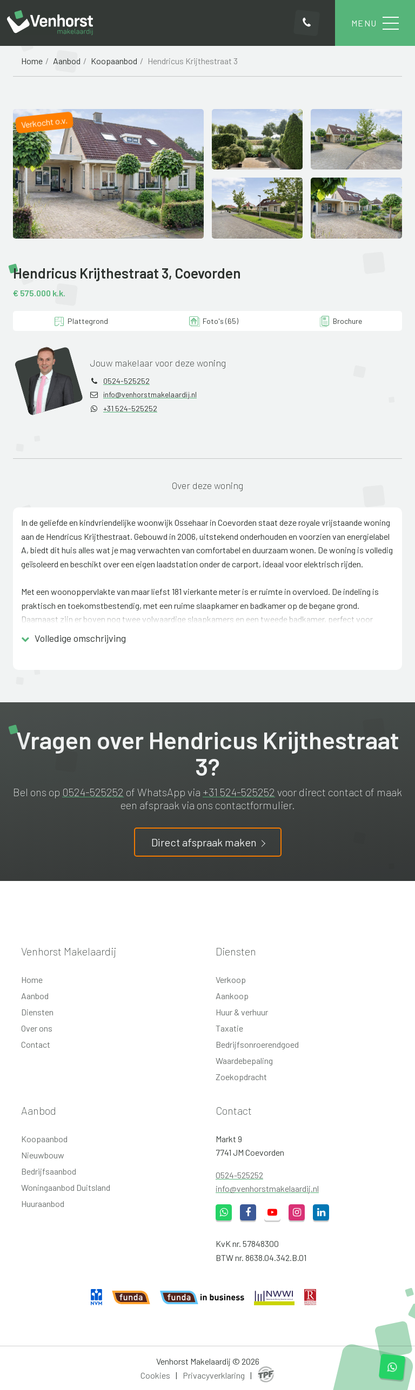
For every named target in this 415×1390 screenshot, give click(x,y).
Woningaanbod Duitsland (65, 1187)
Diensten (37, 1012)
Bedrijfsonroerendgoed (257, 1044)
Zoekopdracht (241, 1077)
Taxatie (229, 1028)
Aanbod (67, 61)
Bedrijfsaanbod (48, 1171)
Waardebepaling (244, 1060)
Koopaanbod (114, 61)
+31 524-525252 (130, 408)
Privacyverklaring (214, 1375)
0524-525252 (126, 380)
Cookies (155, 1375)
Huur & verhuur (242, 1012)
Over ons (36, 1028)
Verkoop (231, 979)
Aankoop (232, 996)
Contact (35, 1044)
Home (32, 61)
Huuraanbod (42, 1203)
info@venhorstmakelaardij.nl (150, 394)
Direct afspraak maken (204, 842)
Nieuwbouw (42, 1155)
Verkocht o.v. (44, 122)
